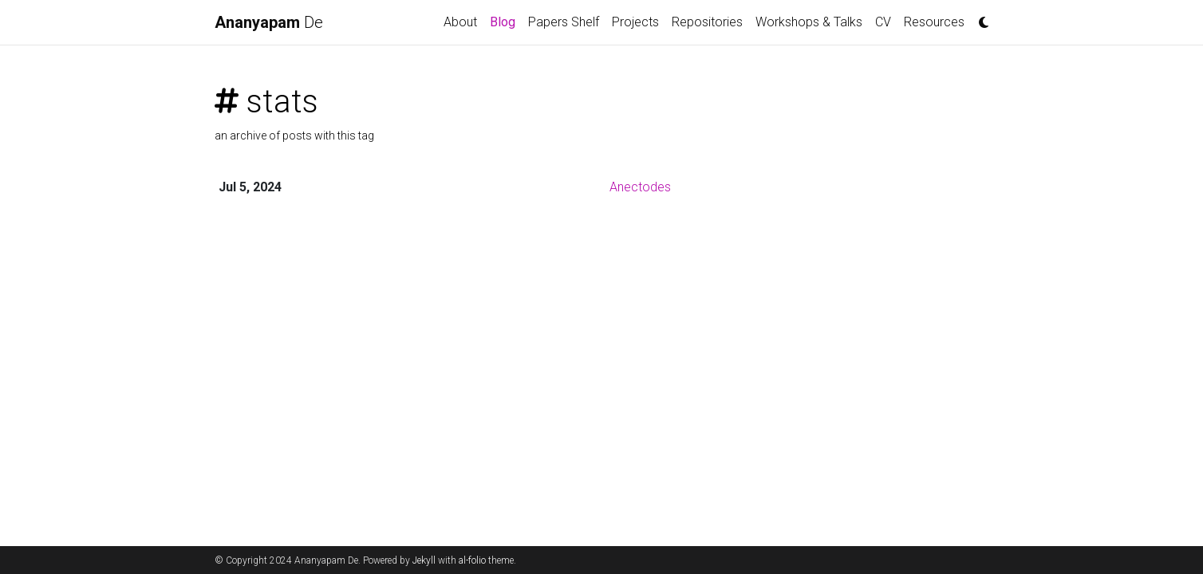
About (460, 21)
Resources (934, 21)
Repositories (707, 21)
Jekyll (424, 560)
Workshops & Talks (808, 21)
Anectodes (640, 187)
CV (883, 21)
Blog (506, 20)
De (269, 22)
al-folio (472, 560)
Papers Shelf (563, 21)
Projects (635, 21)
